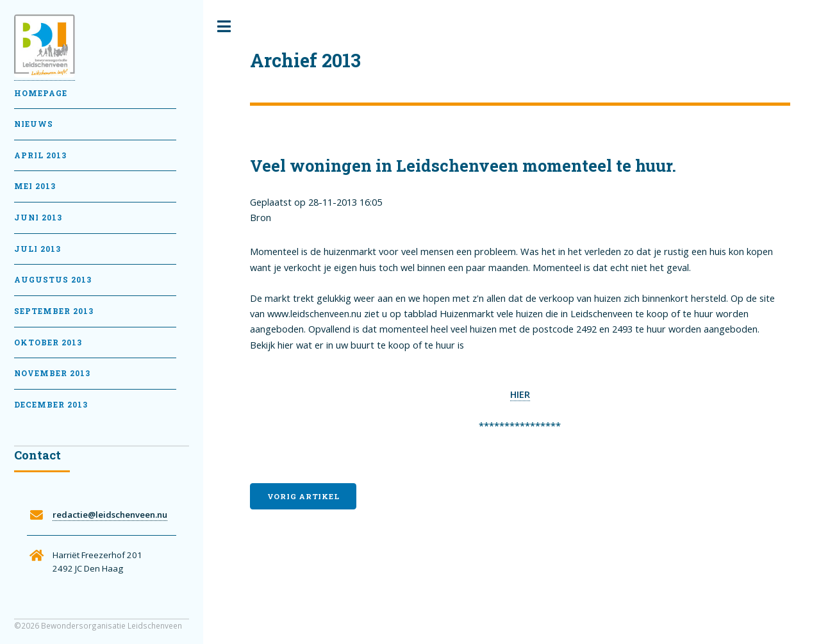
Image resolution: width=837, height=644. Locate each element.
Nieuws (33, 124)
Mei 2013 (35, 186)
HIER (520, 394)
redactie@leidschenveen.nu (110, 514)
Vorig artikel (303, 496)
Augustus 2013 (53, 280)
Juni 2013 (38, 217)
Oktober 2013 (48, 342)
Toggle (224, 26)
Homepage (40, 93)
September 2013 (54, 311)
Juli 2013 (37, 249)
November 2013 (52, 373)
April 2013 (40, 155)
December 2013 (51, 404)
